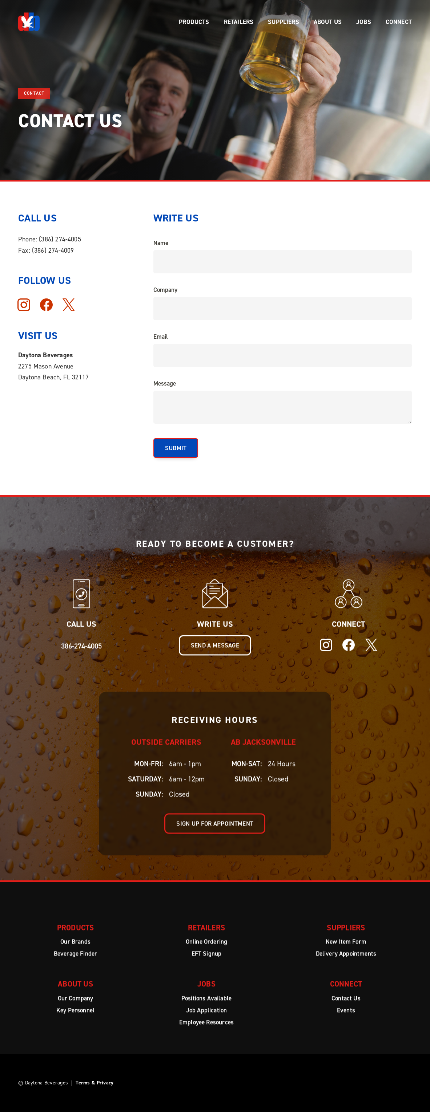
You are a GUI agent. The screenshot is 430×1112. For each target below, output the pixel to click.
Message (164, 383)
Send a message (215, 652)
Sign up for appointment (215, 831)
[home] (29, 22)
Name (160, 243)
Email (160, 336)
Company (165, 289)
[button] (194, 22)
